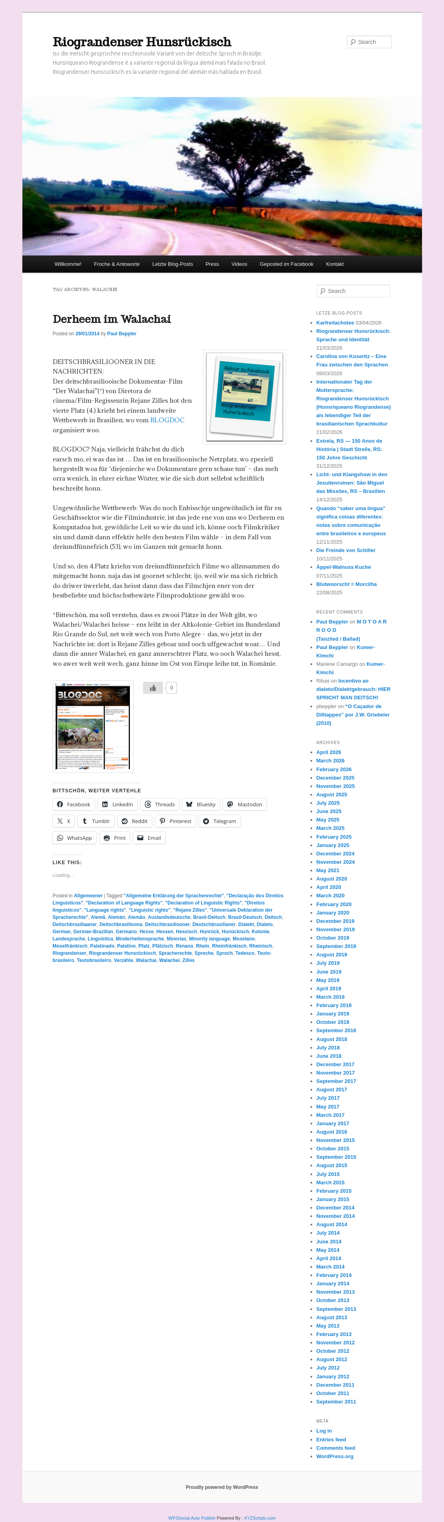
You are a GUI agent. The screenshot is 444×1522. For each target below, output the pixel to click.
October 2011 (333, 1393)
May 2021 (328, 870)
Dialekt (246, 924)
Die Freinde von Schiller (346, 550)
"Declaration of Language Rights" (124, 903)
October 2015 (333, 1149)
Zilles (189, 960)
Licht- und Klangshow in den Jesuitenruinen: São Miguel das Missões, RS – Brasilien (352, 482)
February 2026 (334, 769)
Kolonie (260, 931)
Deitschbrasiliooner (167, 924)
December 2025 (335, 778)
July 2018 (328, 1048)
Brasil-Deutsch (245, 917)
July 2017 (328, 1098)
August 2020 (332, 879)
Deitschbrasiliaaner (75, 924)
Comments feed (336, 1448)
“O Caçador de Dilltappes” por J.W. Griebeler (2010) (353, 714)
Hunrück (209, 931)
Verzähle (123, 960)
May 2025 (328, 820)
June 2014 (329, 1242)
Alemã (98, 917)
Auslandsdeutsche (169, 917)
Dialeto (265, 924)
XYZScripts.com (260, 1518)
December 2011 (335, 1385)
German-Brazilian (93, 931)
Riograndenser (70, 953)
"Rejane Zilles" (190, 910)
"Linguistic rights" (150, 910)
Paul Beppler (121, 333)
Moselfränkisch (70, 946)
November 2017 (336, 1073)
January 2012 (333, 1376)
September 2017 (336, 1081)
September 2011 (336, 1402)
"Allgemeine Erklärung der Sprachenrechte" (173, 896)
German (62, 931)
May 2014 (328, 1250)
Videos (239, 264)
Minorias (176, 939)
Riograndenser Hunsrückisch (142, 41)
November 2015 (336, 1140)
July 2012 (328, 1368)
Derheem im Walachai (112, 319)
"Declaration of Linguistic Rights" (203, 903)
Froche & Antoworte (116, 264)
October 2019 (333, 938)
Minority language (209, 939)
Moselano (244, 939)
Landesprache (69, 939)
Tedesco (245, 953)
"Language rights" (105, 910)
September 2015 (336, 1157)
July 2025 (328, 803)
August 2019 (332, 955)
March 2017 (331, 1115)
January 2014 (333, 1283)
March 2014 (331, 1267)
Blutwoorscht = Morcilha (347, 584)
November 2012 (336, 1343)
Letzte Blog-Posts (172, 264)
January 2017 (333, 1123)
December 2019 (335, 921)
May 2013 (328, 1326)
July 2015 (328, 1174)
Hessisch (186, 931)
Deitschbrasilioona (121, 924)
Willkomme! (68, 264)
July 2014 (328, 1233)
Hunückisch (235, 931)
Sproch (224, 953)
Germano (126, 931)
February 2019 (334, 1005)
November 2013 (336, 1292)
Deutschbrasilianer (214, 924)
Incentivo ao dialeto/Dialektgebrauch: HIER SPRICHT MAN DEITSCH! (354, 689)
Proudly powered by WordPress (222, 1487)
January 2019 (333, 1014)
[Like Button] (153, 688)
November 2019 (336, 929)
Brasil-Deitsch (209, 917)
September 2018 (336, 1030)
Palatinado (102, 946)
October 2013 (333, 1300)
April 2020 (329, 887)
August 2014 (332, 1224)
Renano (184, 946)
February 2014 (334, 1275)
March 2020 (331, 896)
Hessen (164, 931)
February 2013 (334, 1334)
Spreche (204, 953)
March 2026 (331, 761)
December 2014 (335, 1208)
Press (212, 264)
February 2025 (334, 837)
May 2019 (328, 980)
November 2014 (336, 1216)
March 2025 (331, 828)
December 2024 (335, 854)
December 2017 (335, 1064)
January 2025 (333, 845)
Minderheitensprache (140, 939)
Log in (324, 1431)
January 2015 (333, 1199)
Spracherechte (175, 953)
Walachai (146, 960)
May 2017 (328, 1107)
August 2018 (332, 1039)
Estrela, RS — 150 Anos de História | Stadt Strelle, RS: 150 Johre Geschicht (349, 449)
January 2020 (333, 913)
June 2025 (329, 811)
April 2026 (329, 752)
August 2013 (332, 1317)
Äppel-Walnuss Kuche (344, 567)
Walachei (169, 960)
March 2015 (331, 1183)
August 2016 (332, 1132)
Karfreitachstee (335, 323)
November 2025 (336, 786)
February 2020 (334, 904)
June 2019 (329, 972)
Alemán (116, 917)
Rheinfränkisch (229, 946)
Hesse (146, 931)
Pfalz (143, 946)
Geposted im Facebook (286, 264)
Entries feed (331, 1440)
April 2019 (329, 989)
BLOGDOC (167, 420)
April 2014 (329, 1258)
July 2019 (328, 963)
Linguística (100, 939)
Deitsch (273, 917)
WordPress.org (335, 1456)
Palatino (126, 946)
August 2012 (332, 1359)
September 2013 (336, 1309)
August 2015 (332, 1165)
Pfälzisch (162, 946)
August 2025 (332, 795)
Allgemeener (88, 896)
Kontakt (335, 264)
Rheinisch (260, 946)
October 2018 (333, 1022)
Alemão (136, 917)
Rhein (202, 946)
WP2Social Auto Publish (191, 1518)
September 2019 (336, 946)
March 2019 (331, 997)
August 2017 (332, 1090)
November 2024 (336, 862)
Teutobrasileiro (94, 960)
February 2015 (334, 1191)
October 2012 (333, 1351)
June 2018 (329, 1056)
